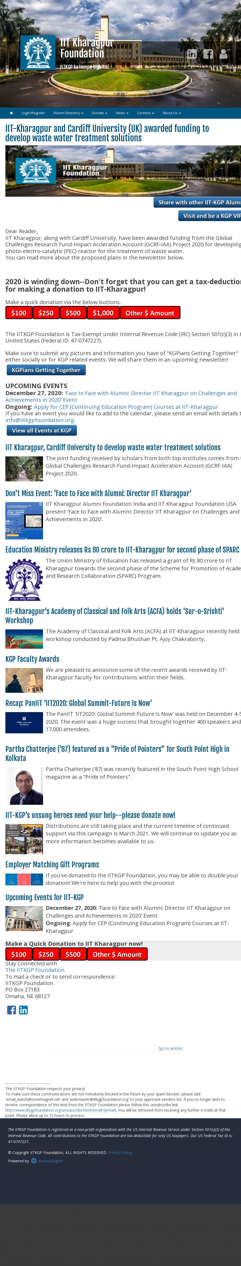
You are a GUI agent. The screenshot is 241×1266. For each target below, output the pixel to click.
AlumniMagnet (47, 1160)
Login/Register (33, 113)
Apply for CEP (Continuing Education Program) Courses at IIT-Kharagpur (126, 406)
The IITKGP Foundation (35, 969)
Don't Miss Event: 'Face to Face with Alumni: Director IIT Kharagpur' (98, 493)
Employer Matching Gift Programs (52, 864)
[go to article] (170, 1048)
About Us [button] (172, 113)
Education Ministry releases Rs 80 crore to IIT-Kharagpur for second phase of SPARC (122, 550)
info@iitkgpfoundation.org (39, 420)
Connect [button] (145, 113)
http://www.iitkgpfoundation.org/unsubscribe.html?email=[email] (60, 1110)
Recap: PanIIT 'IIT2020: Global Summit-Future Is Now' (78, 703)
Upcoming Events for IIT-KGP (44, 897)
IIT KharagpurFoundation (87, 53)
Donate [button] (99, 113)
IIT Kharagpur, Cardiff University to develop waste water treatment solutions (113, 447)
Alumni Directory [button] (68, 113)
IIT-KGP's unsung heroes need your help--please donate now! (90, 815)
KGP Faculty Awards (32, 659)
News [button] (122, 113)
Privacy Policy (120, 1152)
